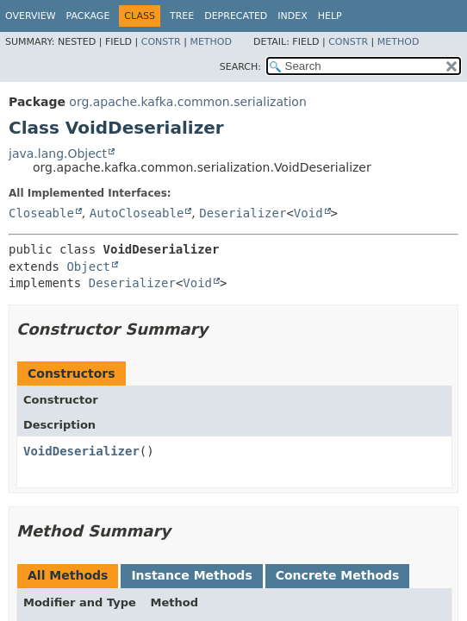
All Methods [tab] (68, 575)
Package (88, 16)
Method (211, 41)
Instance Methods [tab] (191, 575)
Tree (182, 16)
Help (330, 16)
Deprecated (235, 16)
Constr (161, 41)
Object (88, 266)
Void (308, 213)
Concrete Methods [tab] (338, 575)
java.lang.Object (58, 153)
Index (292, 16)
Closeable (41, 213)
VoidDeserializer (81, 451)
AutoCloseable (137, 213)
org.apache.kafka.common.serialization (187, 102)
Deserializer (242, 213)
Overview (30, 16)
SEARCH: (240, 66)
